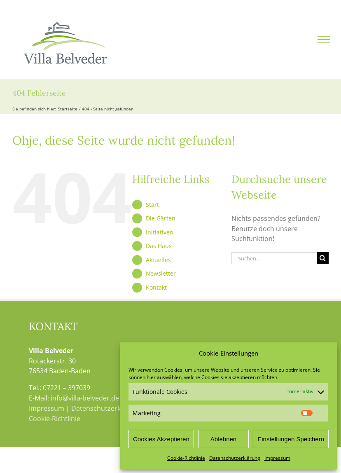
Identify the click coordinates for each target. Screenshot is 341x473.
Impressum (277, 457)
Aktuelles (158, 260)
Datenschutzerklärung (234, 457)
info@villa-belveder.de (85, 398)
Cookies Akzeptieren (161, 439)
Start (152, 204)
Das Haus (159, 246)
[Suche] (323, 258)
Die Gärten (160, 218)
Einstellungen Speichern (290, 439)
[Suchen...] (274, 258)
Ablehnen (223, 439)
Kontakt (156, 287)
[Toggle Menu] (323, 40)
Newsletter (161, 273)
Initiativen (159, 232)
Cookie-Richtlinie (186, 457)
